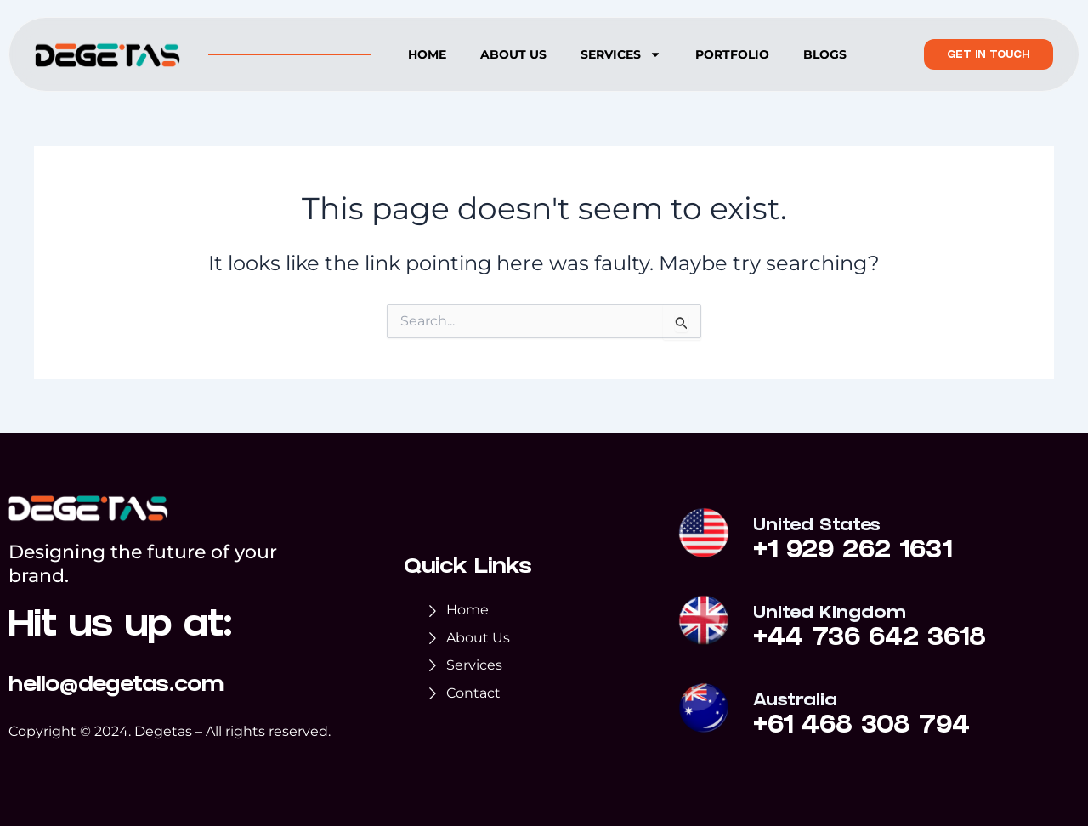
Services (621, 54)
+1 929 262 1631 (852, 552)
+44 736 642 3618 (869, 639)
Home (427, 54)
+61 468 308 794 (861, 727)
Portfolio (732, 54)
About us (513, 54)
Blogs (825, 54)
